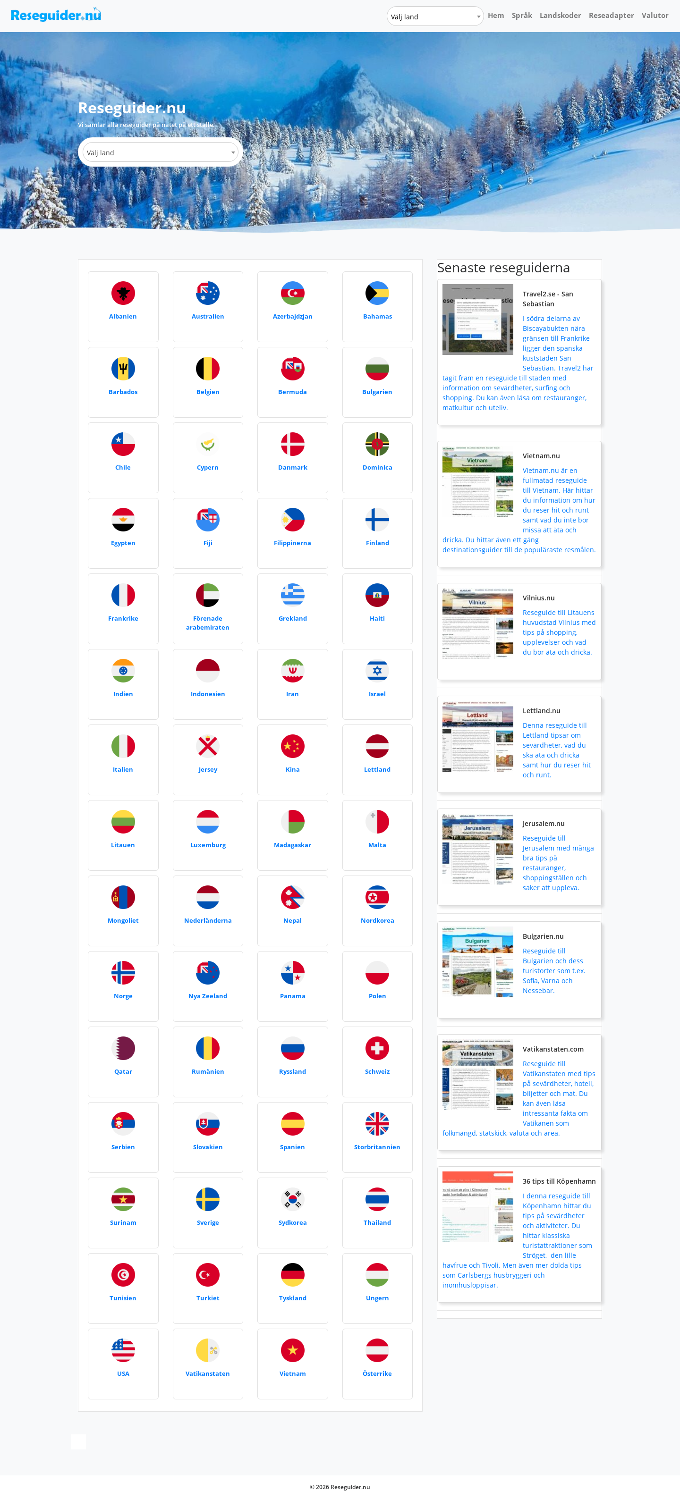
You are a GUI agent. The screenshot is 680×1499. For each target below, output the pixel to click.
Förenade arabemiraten (208, 623)
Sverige (208, 1222)
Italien (123, 769)
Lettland (377, 769)
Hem (496, 15)
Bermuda (292, 391)
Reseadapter (611, 15)
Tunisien (123, 1298)
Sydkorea (293, 1222)
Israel (377, 694)
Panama (293, 996)
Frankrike (123, 618)
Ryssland (292, 1071)
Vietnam (293, 1373)
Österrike (377, 1373)
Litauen (123, 845)
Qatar (123, 1071)
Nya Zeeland (207, 996)
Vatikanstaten (208, 1373)
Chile (123, 467)
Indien (123, 694)
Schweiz (377, 1071)
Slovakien (208, 1147)
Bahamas (377, 316)
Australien (208, 316)
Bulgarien (377, 391)
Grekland (293, 618)
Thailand (377, 1222)
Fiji (208, 543)
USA (123, 1373)
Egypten (123, 543)
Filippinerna (292, 543)
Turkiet (208, 1298)
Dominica (377, 467)
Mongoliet (123, 920)
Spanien (292, 1147)
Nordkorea (377, 920)
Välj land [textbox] (404, 16)
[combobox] (435, 16)
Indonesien (208, 694)
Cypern (208, 467)
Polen (377, 996)
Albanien (123, 316)
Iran (292, 694)
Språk (522, 15)
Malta (377, 845)
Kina (293, 769)
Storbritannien (377, 1147)
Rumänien (208, 1071)
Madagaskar (292, 845)
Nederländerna (208, 920)
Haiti (377, 618)
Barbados (123, 391)
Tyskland (292, 1298)
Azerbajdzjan (293, 316)
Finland (377, 543)
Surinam (123, 1222)
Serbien (123, 1147)
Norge (123, 996)
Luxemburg (208, 845)
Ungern (377, 1298)
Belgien (208, 391)
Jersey (208, 769)
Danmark (292, 467)
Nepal (292, 920)
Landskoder (560, 15)
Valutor (655, 15)
